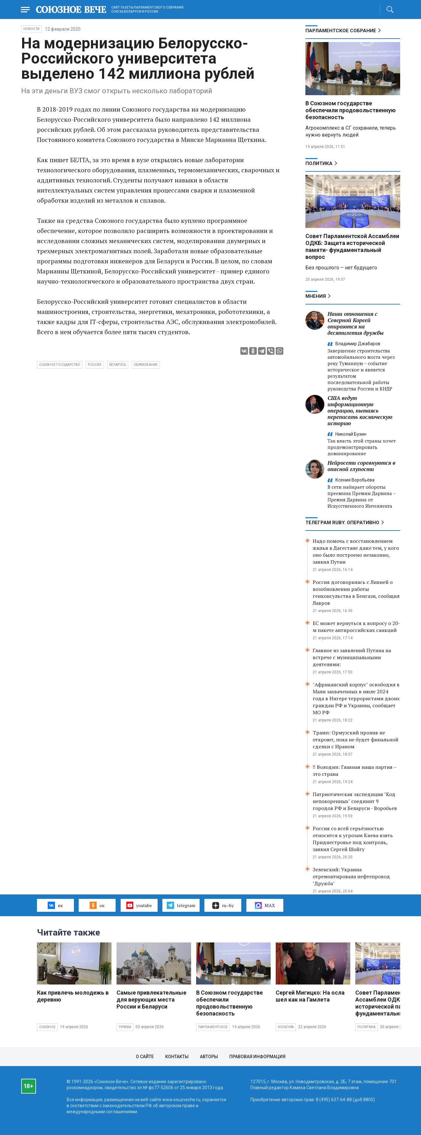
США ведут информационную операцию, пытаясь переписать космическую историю (360, 410)
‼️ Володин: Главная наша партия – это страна (354, 770)
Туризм (125, 1027)
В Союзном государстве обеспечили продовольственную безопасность (350, 110)
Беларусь (117, 364)
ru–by (223, 905)
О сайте (145, 1056)
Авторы (209, 1056)
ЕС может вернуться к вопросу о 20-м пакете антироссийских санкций (356, 627)
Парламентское (213, 1027)
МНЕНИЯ (315, 296)
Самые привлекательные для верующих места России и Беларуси (151, 999)
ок (97, 905)
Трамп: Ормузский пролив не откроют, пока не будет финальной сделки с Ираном (355, 739)
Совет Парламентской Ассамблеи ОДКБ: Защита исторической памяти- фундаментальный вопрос (352, 246)
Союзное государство (60, 364)
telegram (181, 905)
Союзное (47, 1027)
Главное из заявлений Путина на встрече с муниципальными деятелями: (352, 657)
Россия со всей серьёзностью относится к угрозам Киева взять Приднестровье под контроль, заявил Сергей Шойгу (353, 839)
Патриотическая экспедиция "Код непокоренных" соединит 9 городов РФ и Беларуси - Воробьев (355, 801)
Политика (319, 163)
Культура (286, 1027)
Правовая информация (257, 1056)
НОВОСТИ (31, 29)
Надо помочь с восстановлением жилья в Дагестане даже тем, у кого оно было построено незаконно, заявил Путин (356, 551)
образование (146, 364)
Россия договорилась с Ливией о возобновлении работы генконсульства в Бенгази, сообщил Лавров (356, 592)
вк (55, 905)
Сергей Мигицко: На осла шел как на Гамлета (310, 996)
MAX (265, 905)
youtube (139, 905)
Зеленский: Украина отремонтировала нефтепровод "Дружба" (351, 876)
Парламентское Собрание (340, 31)
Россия (94, 364)
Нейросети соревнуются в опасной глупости (361, 466)
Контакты (177, 1056)
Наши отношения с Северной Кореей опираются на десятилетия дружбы (356, 323)
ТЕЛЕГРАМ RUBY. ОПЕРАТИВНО (342, 522)
